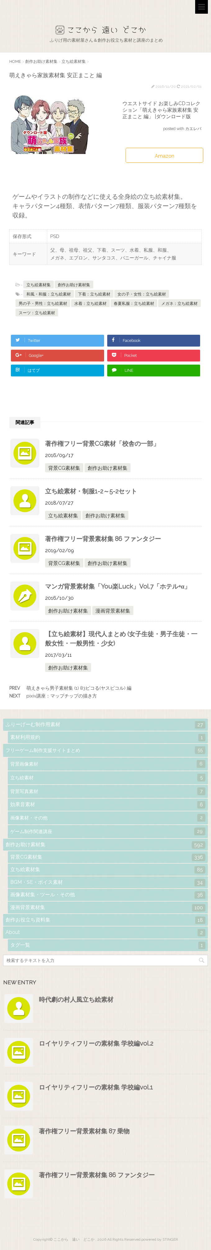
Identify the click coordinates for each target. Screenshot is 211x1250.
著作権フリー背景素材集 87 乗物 (84, 1131)
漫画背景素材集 (112, 611)
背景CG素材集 (64, 468)
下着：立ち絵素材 (94, 294)
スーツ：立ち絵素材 (37, 312)
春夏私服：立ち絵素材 (134, 303)
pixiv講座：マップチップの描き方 (61, 696)
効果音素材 (107, 805)
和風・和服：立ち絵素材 (48, 294)
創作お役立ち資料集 (105, 920)
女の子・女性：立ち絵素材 (141, 294)
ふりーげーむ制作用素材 (105, 725)
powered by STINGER (159, 1239)
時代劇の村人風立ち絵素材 (76, 999)
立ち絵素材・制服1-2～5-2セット (91, 491)
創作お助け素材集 (74, 284)
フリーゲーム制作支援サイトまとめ (105, 750)
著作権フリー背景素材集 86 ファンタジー (103, 539)
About (105, 932)
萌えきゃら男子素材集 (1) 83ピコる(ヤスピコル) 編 (78, 688)
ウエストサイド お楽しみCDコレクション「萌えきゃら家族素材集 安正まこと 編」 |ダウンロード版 (161, 109)
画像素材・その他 (107, 818)
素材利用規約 (107, 737)
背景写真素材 (107, 791)
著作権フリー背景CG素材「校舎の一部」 (102, 443)
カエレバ (193, 128)
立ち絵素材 (107, 777)
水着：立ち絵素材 (90, 303)
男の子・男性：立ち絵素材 (43, 303)
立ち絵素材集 (38, 284)
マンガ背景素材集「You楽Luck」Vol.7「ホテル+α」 (117, 586)
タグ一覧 (107, 945)
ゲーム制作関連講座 (107, 831)
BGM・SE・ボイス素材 (107, 882)
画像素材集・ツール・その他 (107, 895)
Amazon (164, 156)
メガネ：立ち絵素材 (179, 303)
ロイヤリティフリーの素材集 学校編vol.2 (96, 1043)
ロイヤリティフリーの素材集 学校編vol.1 (96, 1087)
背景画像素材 (107, 764)
